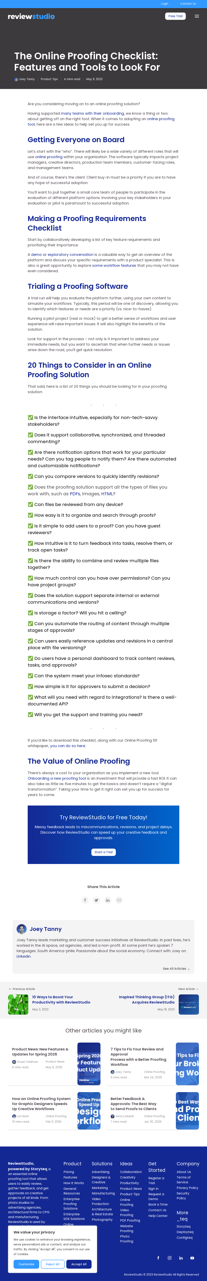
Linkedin (24, 956)
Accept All (79, 1264)
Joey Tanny (27, 79)
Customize (26, 1264)
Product (72, 1164)
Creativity (127, 1177)
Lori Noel (23, 1116)
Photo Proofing (126, 1239)
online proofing (48, 156)
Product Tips (49, 79)
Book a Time (158, 1204)
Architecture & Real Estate (102, 1211)
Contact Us (188, 4)
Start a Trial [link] (104, 852)
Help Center (158, 1215)
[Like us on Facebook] (158, 1257)
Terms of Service (184, 1180)
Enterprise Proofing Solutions (71, 1204)
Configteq (184, 1237)
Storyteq (183, 1226)
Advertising (100, 1172)
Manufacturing (103, 1193)
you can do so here (67, 745)
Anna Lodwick (124, 1116)
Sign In (153, 1188)
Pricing (68, 1172)
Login (164, 4)
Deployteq (185, 1232)
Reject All (52, 1264)
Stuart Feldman (27, 1062)
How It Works (73, 1183)
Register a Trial (156, 1180)
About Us (184, 1172)
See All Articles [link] (176, 968)
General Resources (71, 1191)
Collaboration (131, 1172)
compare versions (75, 476)
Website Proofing (126, 1228)
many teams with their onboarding (92, 113)
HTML (107, 494)
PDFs (75, 494)
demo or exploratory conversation (62, 254)
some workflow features (113, 265)
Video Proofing (126, 1212)
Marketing (100, 1188)
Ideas (126, 1164)
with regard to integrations (108, 697)
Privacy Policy (187, 1188)
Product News (55, 1062)
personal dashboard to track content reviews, (123, 658)
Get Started (156, 1167)
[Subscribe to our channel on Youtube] (192, 1257)
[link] (85, 900)
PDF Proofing (130, 1220)
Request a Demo (156, 1196)
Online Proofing (154, 1072)
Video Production (100, 1201)
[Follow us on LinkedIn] (181, 1257)
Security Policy (183, 1196)
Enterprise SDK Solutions (74, 1216)
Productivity (129, 1183)
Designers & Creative (101, 1180)
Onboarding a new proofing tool (57, 778)
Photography (102, 1219)
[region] (52, 1249)
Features (70, 1177)
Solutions (102, 1164)
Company (188, 1164)
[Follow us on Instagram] (169, 1257)
